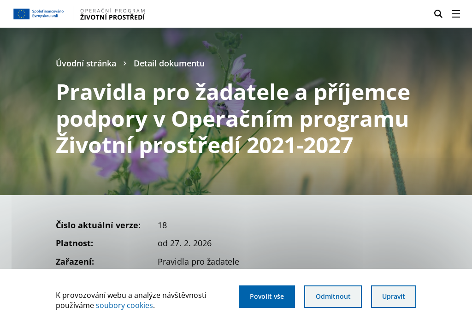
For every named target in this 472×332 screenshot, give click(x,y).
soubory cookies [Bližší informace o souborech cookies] (124, 305)
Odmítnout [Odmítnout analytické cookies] (333, 296)
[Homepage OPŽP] (114, 14)
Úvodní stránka (86, 63)
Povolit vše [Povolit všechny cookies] (267, 296)
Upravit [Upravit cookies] (393, 296)
